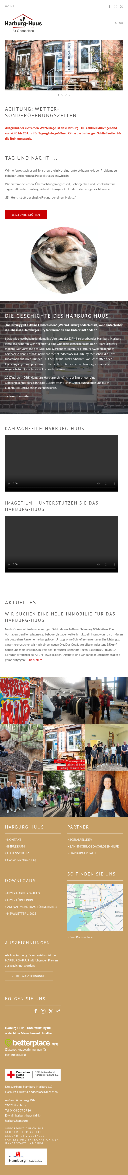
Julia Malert (34, 660)
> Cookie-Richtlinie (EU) (20, 860)
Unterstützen (64, 81)
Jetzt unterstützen (26, 214)
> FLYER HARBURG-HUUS (22, 893)
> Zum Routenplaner (80, 937)
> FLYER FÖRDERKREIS (20, 900)
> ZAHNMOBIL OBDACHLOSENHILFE (93, 846)
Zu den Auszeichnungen (29, 975)
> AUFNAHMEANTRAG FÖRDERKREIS (31, 906)
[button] (116, 23)
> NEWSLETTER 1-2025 (20, 913)
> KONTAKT (13, 839)
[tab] (58, 95)
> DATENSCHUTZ (17, 853)
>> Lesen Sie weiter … (18, 396)
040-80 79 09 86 (20, 1110)
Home (9, 6)
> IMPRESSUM (15, 846)
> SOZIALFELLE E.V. (79, 839)
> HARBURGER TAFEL (82, 853)
